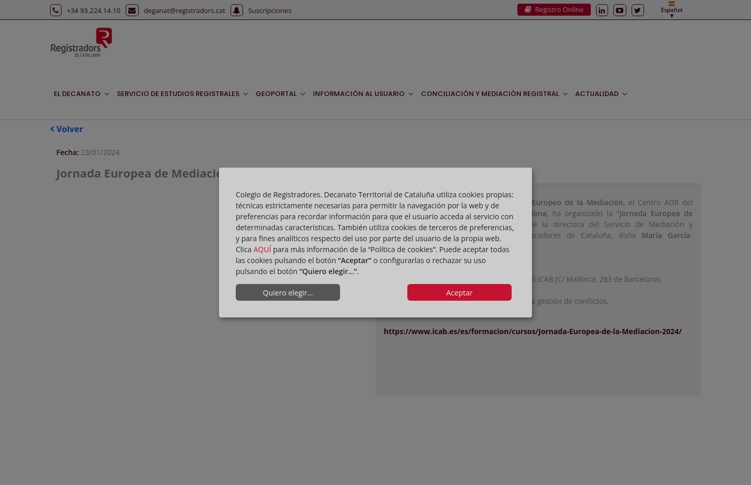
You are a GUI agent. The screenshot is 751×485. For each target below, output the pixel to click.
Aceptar (459, 293)
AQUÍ (262, 249)
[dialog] (375, 243)
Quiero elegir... (288, 293)
